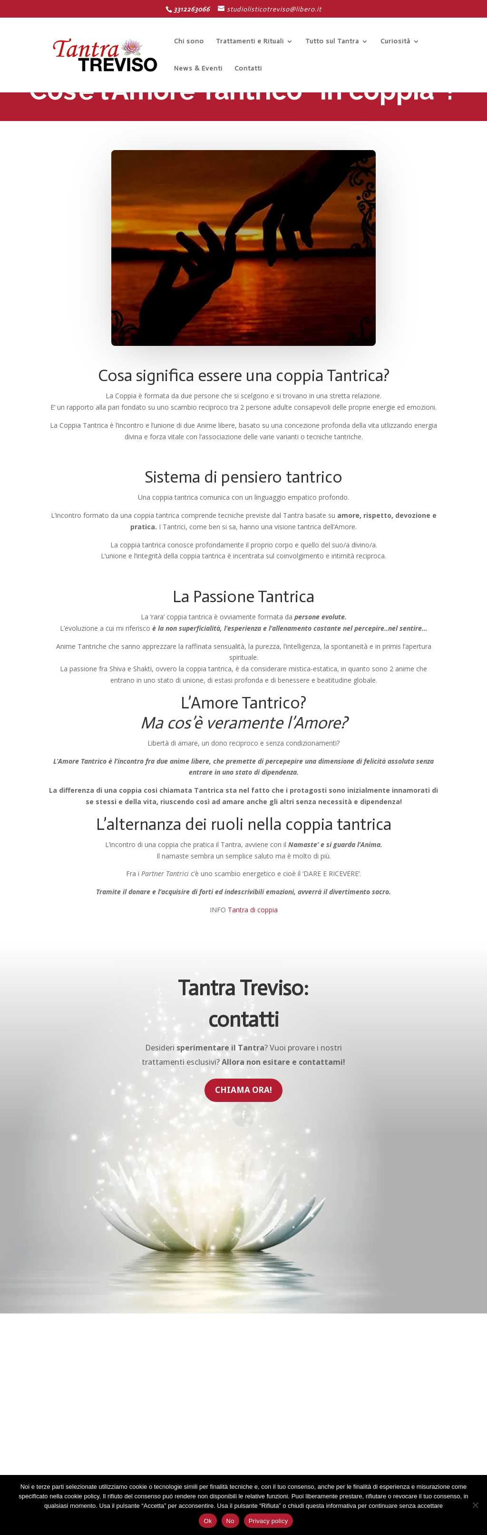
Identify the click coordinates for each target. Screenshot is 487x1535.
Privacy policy (268, 1521)
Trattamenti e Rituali (250, 41)
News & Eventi (198, 68)
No (230, 1521)
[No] (475, 1505)
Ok (208, 1521)
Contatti (248, 68)
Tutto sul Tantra (332, 41)
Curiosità (395, 41)
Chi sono (189, 41)
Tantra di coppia (253, 909)
